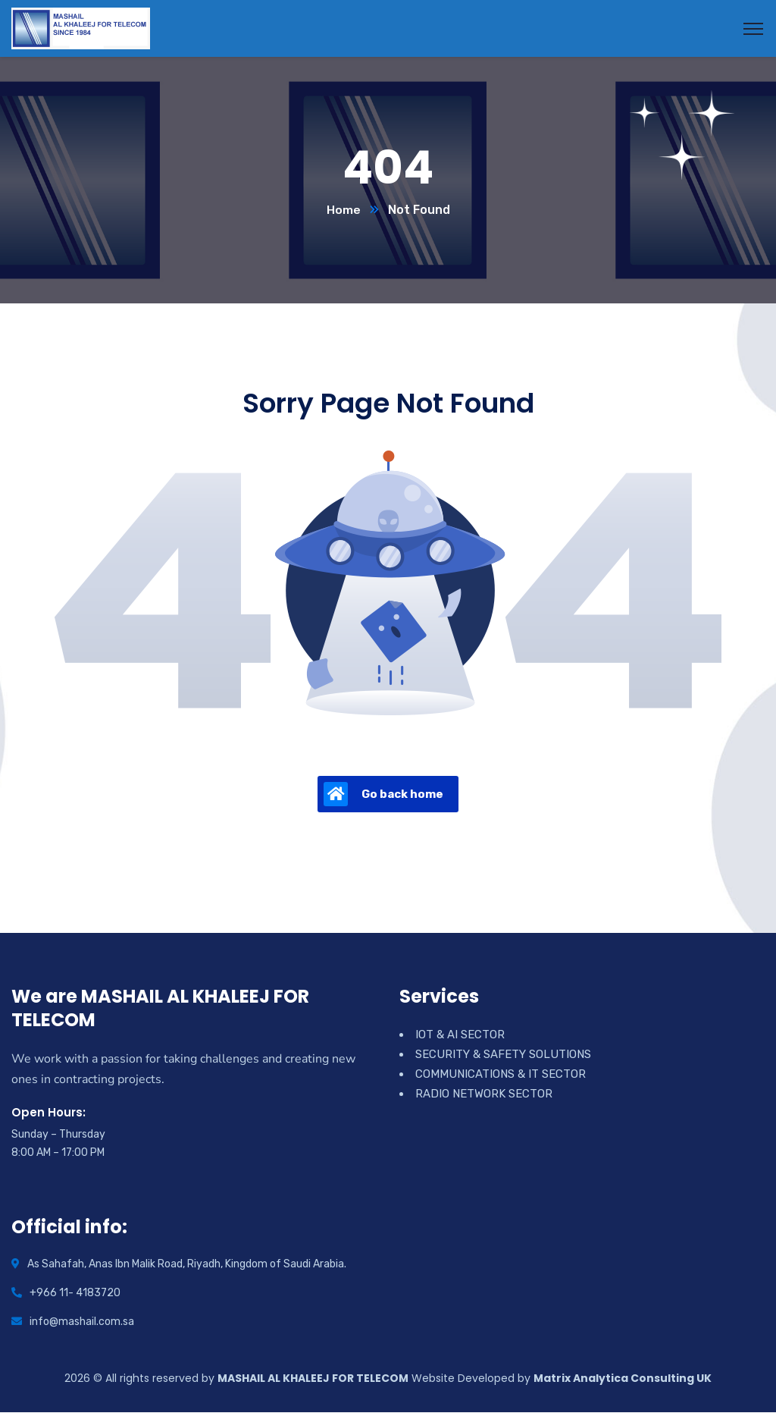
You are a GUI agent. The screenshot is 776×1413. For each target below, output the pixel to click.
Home (344, 210)
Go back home (383, 795)
